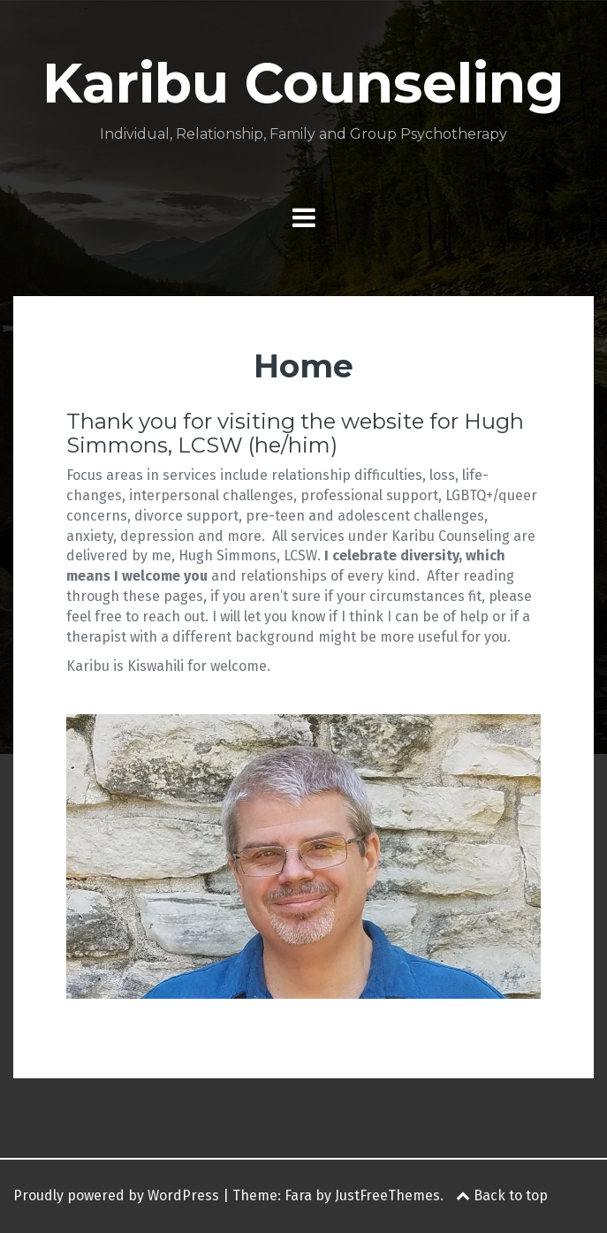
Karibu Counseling (303, 83)
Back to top (502, 1195)
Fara (298, 1195)
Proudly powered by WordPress (116, 1195)
